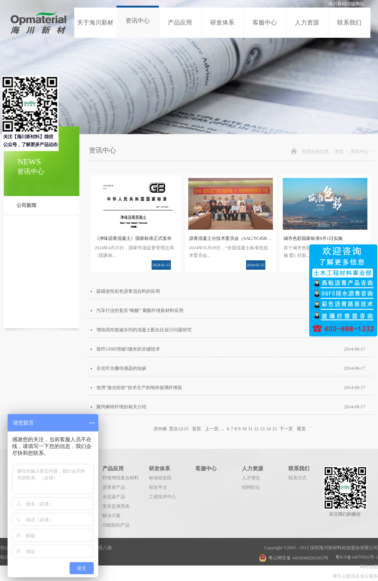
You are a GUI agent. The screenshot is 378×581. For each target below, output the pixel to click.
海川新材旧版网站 (346, 3)
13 (262, 428)
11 (250, 428)
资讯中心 (359, 151)
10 (244, 428)
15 (274, 428)
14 (268, 428)
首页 (339, 151)
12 (256, 428)
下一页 (286, 428)
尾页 (301, 428)
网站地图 (368, 566)
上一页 (211, 428)
